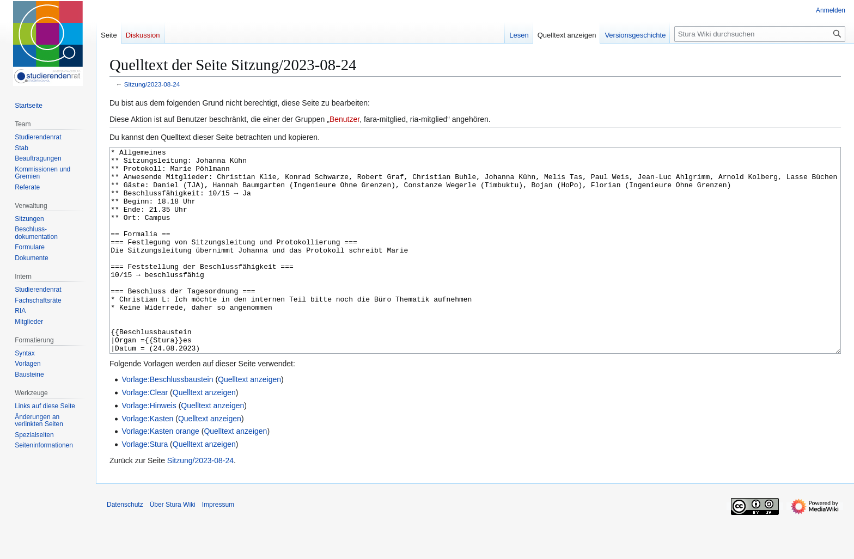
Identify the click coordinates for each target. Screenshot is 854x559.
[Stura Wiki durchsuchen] (759, 34)
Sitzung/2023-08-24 (152, 84)
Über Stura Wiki (173, 545)
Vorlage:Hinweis (148, 446)
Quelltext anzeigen (249, 420)
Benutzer (344, 119)
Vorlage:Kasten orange (160, 472)
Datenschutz (125, 545)
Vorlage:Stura (144, 485)
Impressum (218, 545)
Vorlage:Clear (144, 433)
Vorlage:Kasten (147, 459)
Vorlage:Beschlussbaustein (167, 420)
